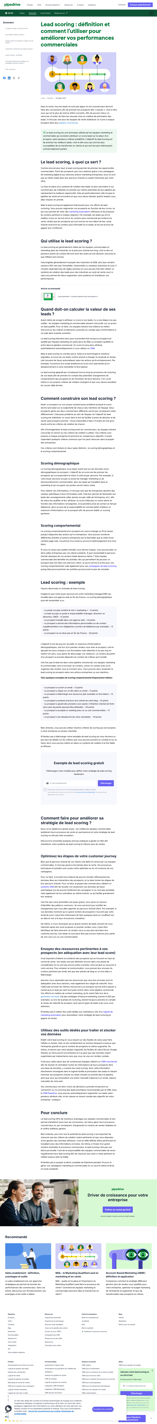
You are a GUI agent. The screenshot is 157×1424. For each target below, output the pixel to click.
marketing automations (80, 212)
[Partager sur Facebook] (4, 78)
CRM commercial (109, 1061)
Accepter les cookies (103, 1409)
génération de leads (50, 996)
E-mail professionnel (59, 783)
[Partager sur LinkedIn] (9, 78)
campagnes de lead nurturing (102, 566)
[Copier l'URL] (18, 78)
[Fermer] (152, 1370)
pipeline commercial (68, 123)
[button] (8, 1408)
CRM (92, 348)
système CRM (47, 887)
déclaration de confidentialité (86, 792)
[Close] (151, 1418)
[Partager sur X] (14, 78)
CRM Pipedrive (50, 1093)
